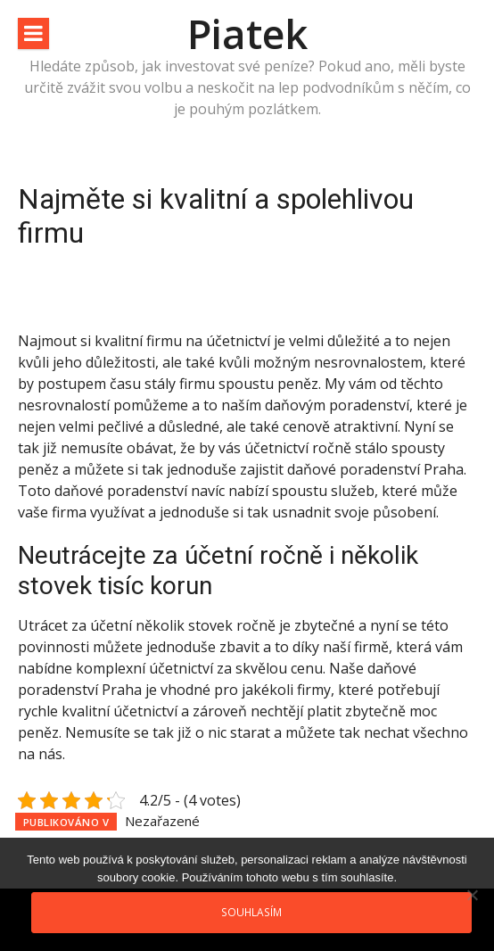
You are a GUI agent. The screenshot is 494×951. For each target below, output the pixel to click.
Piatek (247, 33)
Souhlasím (251, 912)
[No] (472, 895)
